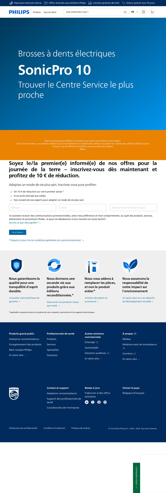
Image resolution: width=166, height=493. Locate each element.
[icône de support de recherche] (125, 12)
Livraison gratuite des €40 (106, 3)
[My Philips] (143, 12)
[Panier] (152, 12)
